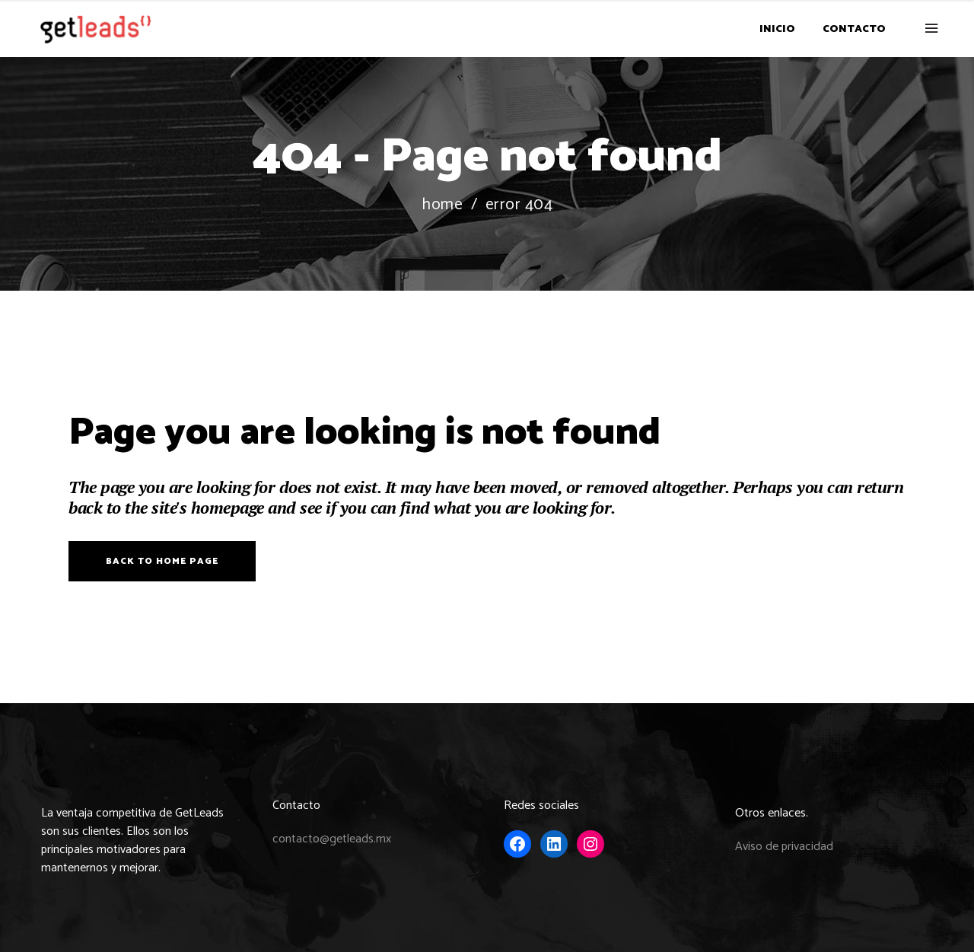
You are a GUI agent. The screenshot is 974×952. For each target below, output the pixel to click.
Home (442, 205)
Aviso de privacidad (784, 846)
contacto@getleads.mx (331, 839)
